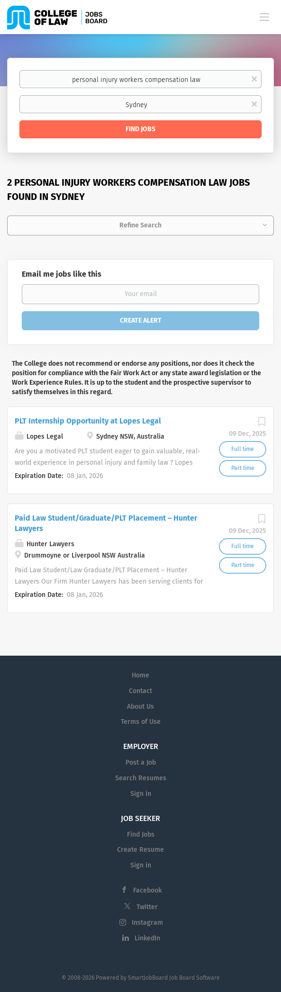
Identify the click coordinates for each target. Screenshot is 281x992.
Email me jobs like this (61, 274)
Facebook (147, 890)
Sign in (140, 794)
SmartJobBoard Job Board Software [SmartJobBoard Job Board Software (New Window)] (174, 977)
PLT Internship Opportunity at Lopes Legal (88, 420)
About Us (140, 707)
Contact (140, 691)
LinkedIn (147, 938)
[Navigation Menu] (264, 16)
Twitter (147, 907)
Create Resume (140, 850)
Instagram (147, 923)
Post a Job (141, 762)
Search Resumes (140, 778)
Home (140, 675)
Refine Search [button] (140, 225)
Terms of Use (141, 722)
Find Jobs (140, 129)
